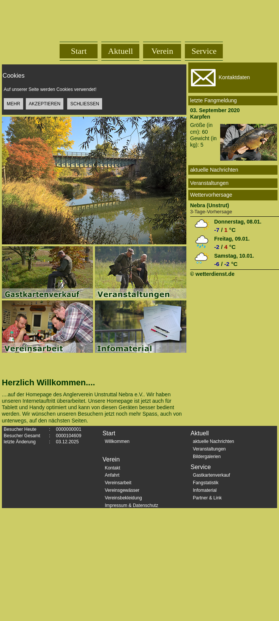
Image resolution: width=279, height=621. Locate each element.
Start (79, 51)
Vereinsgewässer (122, 490)
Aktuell (120, 51)
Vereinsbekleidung (123, 498)
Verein (162, 51)
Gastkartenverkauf (211, 475)
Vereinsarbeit (118, 482)
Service (204, 51)
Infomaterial (205, 490)
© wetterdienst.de (212, 274)
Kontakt (112, 468)
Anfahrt (112, 475)
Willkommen (117, 441)
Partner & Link (207, 498)
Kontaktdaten (219, 78)
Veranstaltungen (209, 449)
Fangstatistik (205, 482)
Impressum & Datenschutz (131, 505)
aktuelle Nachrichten (213, 441)
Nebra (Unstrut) (209, 205)
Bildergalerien (207, 456)
